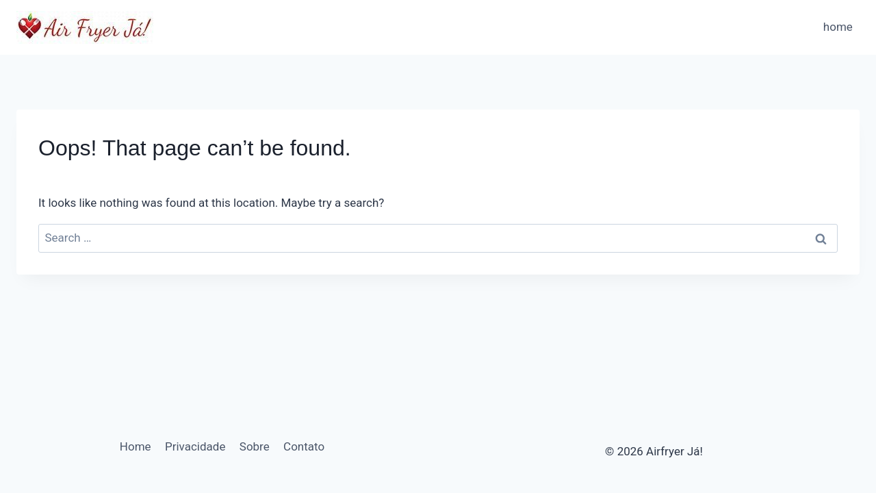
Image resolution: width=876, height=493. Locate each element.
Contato (303, 446)
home (838, 27)
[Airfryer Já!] (84, 27)
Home (135, 446)
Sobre (255, 446)
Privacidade (195, 446)
